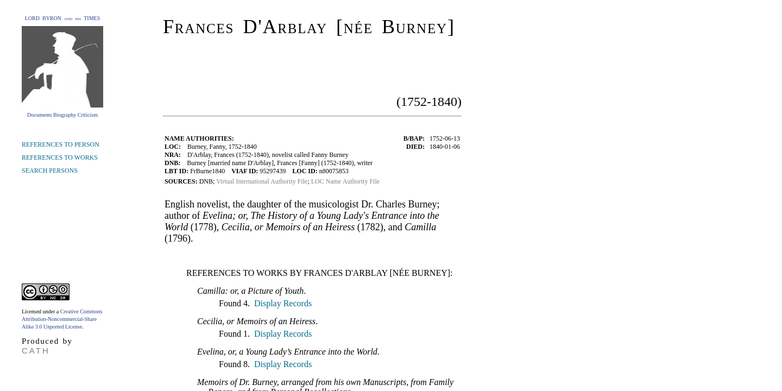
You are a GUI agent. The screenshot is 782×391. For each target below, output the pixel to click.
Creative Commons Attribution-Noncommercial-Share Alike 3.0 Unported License (62, 319)
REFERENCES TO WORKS (60, 157)
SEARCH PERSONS (50, 170)
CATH (36, 350)
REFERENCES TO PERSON (60, 144)
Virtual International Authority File (261, 181)
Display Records (282, 303)
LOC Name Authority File (345, 181)
